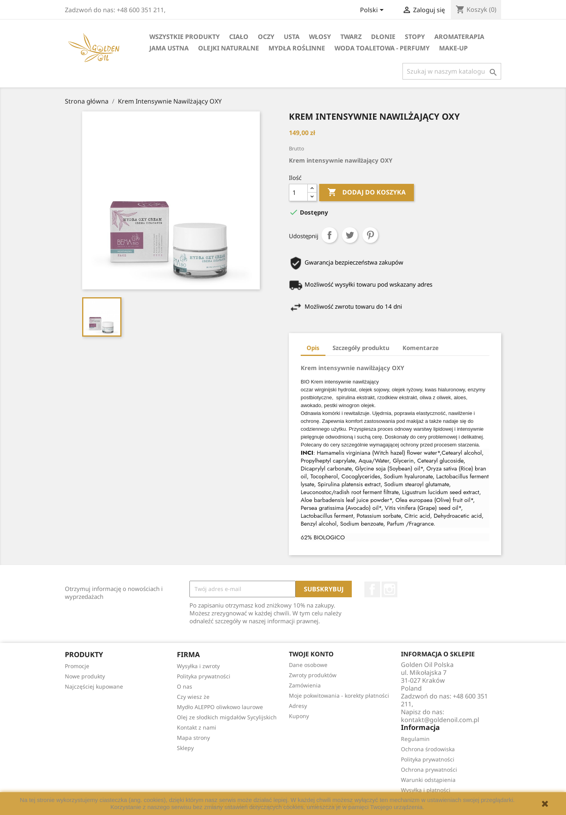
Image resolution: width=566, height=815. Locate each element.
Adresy (298, 705)
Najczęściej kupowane (94, 686)
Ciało (238, 36)
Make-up (453, 48)
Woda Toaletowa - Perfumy (382, 48)
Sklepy (185, 748)
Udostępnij (329, 235)
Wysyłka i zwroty (198, 666)
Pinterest (370, 235)
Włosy (320, 36)
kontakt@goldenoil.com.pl (440, 719)
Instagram (389, 589)
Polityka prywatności (203, 676)
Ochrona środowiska (428, 749)
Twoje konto (311, 654)
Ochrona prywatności (429, 769)
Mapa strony (193, 737)
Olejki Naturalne (228, 48)
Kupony (299, 716)
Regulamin (415, 739)
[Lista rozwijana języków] (373, 10)
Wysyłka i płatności (425, 790)
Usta (292, 36)
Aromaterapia (459, 36)
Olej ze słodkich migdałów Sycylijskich (227, 717)
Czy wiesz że (193, 696)
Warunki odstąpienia (428, 780)
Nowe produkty (85, 676)
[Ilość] (298, 192)
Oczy (266, 36)
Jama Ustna (169, 48)
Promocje (77, 666)
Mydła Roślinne (296, 48)
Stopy (415, 36)
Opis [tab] (313, 348)
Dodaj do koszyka (366, 192)
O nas (184, 686)
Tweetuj (350, 235)
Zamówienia (305, 685)
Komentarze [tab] (420, 348)
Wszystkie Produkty (184, 36)
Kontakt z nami (196, 727)
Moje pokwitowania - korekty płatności (339, 695)
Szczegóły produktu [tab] (361, 348)
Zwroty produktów (312, 675)
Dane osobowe (308, 665)
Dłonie (383, 36)
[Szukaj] (451, 71)
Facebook (372, 589)
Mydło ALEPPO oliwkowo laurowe (220, 707)
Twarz (351, 36)
